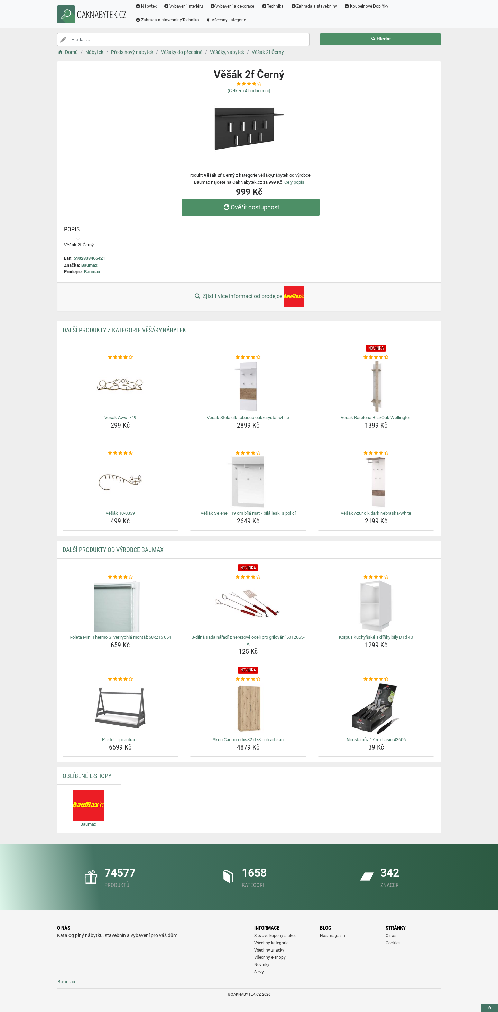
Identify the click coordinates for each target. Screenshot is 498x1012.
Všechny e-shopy (270, 957)
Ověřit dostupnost (250, 207)
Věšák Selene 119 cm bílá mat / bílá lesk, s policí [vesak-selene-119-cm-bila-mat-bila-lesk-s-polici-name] (248, 513)
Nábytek (146, 6)
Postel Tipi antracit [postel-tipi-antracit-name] (120, 739)
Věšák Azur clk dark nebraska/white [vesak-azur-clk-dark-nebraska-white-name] (376, 513)
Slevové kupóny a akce (275, 935)
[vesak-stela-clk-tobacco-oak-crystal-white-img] (248, 386)
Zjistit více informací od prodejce (249, 296)
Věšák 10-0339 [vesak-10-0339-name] (120, 513)
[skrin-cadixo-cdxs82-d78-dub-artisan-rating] (248, 679)
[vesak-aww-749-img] (120, 386)
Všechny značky (269, 950)
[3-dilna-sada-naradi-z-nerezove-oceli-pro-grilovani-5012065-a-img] (248, 606)
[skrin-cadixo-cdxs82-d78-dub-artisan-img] (248, 709)
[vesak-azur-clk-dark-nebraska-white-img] (376, 482)
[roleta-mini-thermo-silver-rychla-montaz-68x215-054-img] (120, 606)
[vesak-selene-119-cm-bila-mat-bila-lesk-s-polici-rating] (248, 453)
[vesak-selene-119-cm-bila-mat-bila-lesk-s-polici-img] (248, 482)
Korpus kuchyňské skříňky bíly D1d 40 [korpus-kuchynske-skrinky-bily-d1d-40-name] (376, 637)
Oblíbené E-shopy (87, 776)
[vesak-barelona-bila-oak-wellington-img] (376, 386)
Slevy (259, 972)
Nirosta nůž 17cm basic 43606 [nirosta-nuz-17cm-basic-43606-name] (376, 739)
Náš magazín (332, 935)
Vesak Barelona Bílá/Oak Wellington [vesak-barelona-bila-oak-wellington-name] (376, 417)
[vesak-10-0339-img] (120, 482)
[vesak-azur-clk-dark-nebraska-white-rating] (376, 453)
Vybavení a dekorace (232, 6)
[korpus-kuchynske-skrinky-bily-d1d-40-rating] (376, 577)
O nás (391, 935)
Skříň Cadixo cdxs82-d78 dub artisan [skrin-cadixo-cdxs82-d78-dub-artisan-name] (248, 739)
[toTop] (489, 1008)
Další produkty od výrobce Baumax (113, 549)
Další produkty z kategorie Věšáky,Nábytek (124, 330)
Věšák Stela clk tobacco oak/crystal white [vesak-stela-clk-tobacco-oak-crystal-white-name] (248, 417)
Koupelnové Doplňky (366, 6)
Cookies (393, 943)
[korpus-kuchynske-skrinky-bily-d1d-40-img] (376, 606)
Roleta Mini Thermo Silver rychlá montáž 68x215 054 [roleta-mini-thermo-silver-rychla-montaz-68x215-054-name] (120, 637)
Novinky (261, 964)
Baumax (89, 265)
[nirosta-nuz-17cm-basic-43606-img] (376, 709)
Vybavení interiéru (183, 6)
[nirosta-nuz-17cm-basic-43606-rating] (376, 679)
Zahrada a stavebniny (313, 6)
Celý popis (294, 182)
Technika (272, 6)
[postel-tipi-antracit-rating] (120, 679)
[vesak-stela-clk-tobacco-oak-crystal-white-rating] (248, 357)
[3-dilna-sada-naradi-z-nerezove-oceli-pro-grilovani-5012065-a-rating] (248, 577)
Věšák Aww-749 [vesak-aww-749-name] (120, 417)
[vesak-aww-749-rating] (120, 357)
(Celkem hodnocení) (249, 90)
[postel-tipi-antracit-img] (120, 709)
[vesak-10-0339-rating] (120, 453)
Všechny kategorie (226, 20)
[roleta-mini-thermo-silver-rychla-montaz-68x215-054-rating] (120, 577)
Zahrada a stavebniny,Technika (167, 20)
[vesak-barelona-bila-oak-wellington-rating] (376, 357)
